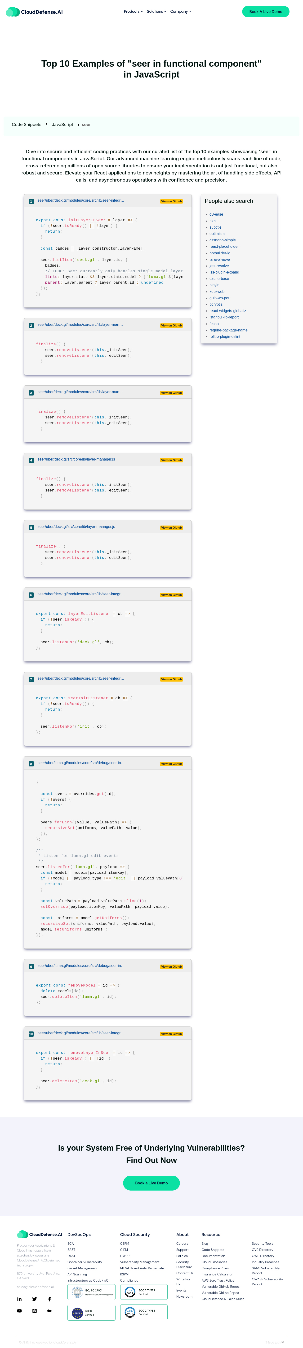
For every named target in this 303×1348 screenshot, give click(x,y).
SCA (70, 1243)
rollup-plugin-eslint (224, 337)
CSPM (124, 1243)
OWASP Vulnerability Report (267, 1281)
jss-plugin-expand (224, 272)
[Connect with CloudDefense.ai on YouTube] (24, 1311)
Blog (205, 1243)
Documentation (213, 1256)
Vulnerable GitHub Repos (221, 1286)
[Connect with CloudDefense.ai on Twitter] (39, 1299)
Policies (182, 1256)
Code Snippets (26, 124)
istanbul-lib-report (224, 317)
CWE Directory (263, 1256)
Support (182, 1250)
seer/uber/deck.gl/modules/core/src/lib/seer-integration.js (81, 200)
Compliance (129, 1280)
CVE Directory (262, 1250)
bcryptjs (216, 304)
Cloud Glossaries (214, 1262)
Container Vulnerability (84, 1262)
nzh (212, 221)
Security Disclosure (184, 1264)
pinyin (214, 285)
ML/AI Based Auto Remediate (142, 1268)
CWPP (124, 1256)
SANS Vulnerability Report (266, 1270)
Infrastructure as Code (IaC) (88, 1280)
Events (181, 1290)
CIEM (124, 1250)
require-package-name (228, 330)
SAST (71, 1250)
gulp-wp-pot (219, 298)
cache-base (219, 279)
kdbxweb (216, 292)
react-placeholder (224, 246)
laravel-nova (219, 259)
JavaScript (62, 124)
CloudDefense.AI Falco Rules (223, 1299)
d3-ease (216, 214)
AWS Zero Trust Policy (218, 1280)
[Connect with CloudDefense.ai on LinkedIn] (24, 1299)
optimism (217, 234)
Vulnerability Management (140, 1262)
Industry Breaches (265, 1262)
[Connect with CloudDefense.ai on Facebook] (54, 1299)
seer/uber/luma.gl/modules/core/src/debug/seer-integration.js (81, 763)
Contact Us (184, 1273)
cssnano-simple (222, 240)
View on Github (171, 201)
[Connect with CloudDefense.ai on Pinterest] (39, 1311)
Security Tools (262, 1243)
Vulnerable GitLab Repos (220, 1293)
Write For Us (183, 1281)
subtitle (215, 227)
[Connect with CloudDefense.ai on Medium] (54, 1311)
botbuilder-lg (219, 253)
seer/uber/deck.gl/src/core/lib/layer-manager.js (76, 459)
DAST (71, 1256)
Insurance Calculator (217, 1274)
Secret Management (82, 1268)
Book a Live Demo (151, 1183)
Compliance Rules (215, 1268)
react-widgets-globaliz (227, 311)
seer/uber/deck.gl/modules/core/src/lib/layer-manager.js (81, 324)
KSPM (124, 1274)
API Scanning (77, 1274)
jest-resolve (219, 266)
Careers (182, 1243)
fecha (214, 324)
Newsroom (184, 1296)
